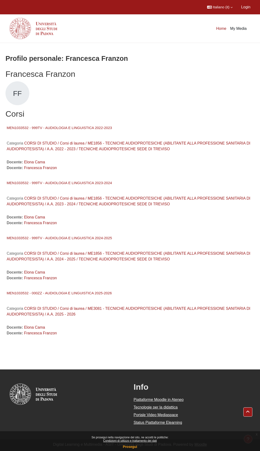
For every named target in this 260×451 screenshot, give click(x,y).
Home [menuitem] (221, 28)
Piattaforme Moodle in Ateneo (159, 400)
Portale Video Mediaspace (156, 415)
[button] (219, 7)
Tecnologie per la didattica (156, 407)
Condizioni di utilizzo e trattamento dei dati (130, 440)
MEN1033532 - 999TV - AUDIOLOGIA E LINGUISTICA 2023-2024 (59, 183)
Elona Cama (34, 162)
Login (245, 7)
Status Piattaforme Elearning (158, 422)
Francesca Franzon (40, 168)
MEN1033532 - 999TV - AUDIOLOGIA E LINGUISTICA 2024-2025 (59, 238)
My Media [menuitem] (238, 28)
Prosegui (130, 447)
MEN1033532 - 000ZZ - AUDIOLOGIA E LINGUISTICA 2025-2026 (59, 293)
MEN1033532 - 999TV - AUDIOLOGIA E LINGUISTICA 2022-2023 (59, 128)
